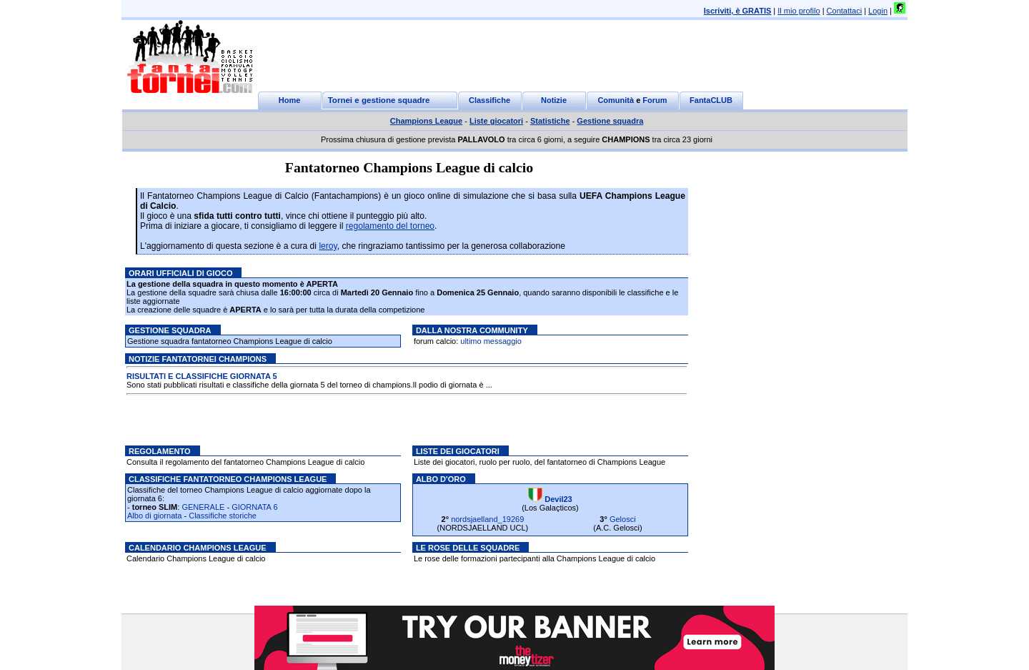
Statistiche (550, 121)
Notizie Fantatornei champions (198, 359)
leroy (328, 246)
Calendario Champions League (198, 547)
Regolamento (160, 451)
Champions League (426, 121)
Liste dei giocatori (457, 451)
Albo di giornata (154, 515)
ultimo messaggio (491, 341)
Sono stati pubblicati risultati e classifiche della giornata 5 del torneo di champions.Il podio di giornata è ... (309, 385)
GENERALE (203, 507)
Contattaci (845, 10)
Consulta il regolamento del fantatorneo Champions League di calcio (245, 462)
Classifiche (489, 100)
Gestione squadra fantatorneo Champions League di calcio (229, 341)
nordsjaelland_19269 (487, 519)
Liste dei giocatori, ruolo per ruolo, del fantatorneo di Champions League (539, 462)
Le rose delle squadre (468, 547)
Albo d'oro (441, 479)
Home (290, 100)
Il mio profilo (798, 10)
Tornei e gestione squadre (379, 100)
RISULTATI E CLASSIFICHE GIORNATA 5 (201, 377)
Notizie (554, 100)
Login (878, 10)
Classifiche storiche (223, 515)
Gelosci (623, 519)
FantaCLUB (711, 100)
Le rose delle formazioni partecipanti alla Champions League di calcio (534, 558)
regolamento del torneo (390, 226)
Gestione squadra (610, 121)
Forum (654, 100)
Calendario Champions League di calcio (195, 558)
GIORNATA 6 (254, 507)
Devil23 (558, 499)
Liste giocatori (496, 121)
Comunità (615, 100)
